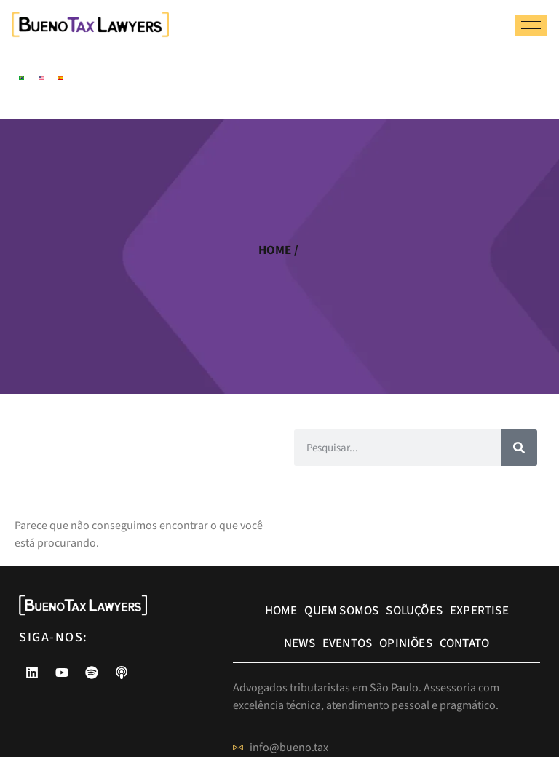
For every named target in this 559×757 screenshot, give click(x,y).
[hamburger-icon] (531, 25)
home (275, 250)
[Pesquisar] (519, 447)
